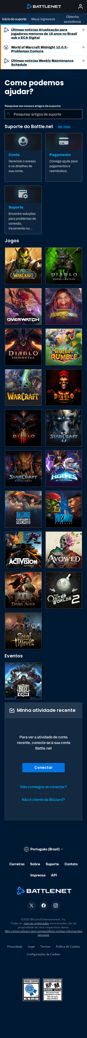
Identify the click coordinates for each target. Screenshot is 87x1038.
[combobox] (43, 114)
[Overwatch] (23, 306)
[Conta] (23, 157)
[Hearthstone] (64, 306)
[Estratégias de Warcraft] (23, 387)
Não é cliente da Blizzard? (43, 800)
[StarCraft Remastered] (23, 468)
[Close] (83, 33)
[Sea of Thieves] (23, 631)
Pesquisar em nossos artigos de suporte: (33, 106)
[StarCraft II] (64, 428)
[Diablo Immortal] (23, 347)
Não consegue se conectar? (43, 787)
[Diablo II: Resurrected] (64, 387)
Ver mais (64, 126)
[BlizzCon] (23, 681)
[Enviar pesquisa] (8, 114)
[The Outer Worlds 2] (64, 590)
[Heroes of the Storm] (64, 468)
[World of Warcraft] (23, 266)
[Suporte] (23, 210)
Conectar (43, 767)
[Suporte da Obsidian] (64, 550)
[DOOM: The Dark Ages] (23, 590)
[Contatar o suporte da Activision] (23, 550)
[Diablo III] (23, 428)
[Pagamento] (64, 157)
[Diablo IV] (64, 266)
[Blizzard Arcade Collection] (23, 509)
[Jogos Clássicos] (64, 509)
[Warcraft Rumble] (64, 347)
